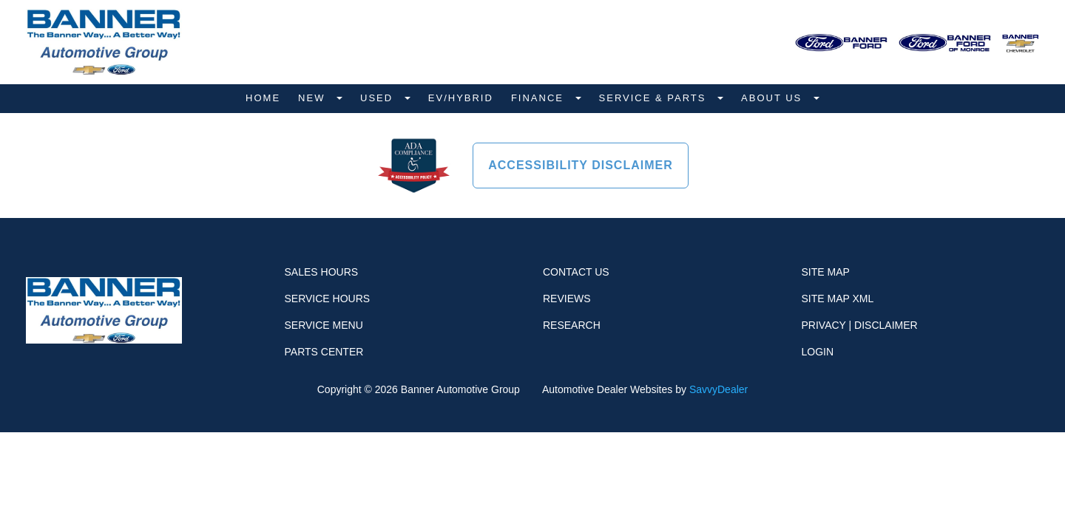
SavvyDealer (718, 389)
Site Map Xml (838, 298)
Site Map (826, 272)
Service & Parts (655, 97)
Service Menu (324, 325)
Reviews (567, 298)
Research (572, 325)
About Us (773, 97)
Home (263, 97)
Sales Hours (322, 272)
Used (378, 97)
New (313, 97)
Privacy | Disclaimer (860, 325)
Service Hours (328, 298)
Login (818, 352)
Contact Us (576, 272)
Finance (539, 97)
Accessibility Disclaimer (580, 165)
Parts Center (324, 352)
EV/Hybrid (460, 97)
